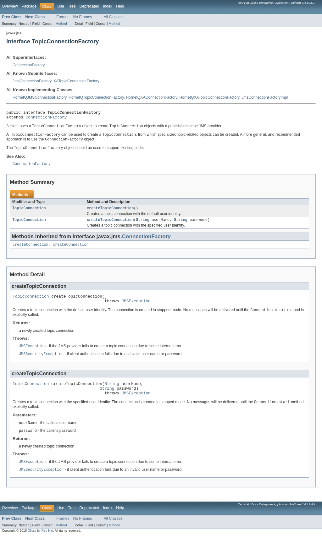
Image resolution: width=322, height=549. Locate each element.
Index (107, 6)
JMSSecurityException (41, 362)
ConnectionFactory (29, 65)
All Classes (113, 17)
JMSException (135, 308)
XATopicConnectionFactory (76, 81)
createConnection (30, 250)
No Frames (82, 17)
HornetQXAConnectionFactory (151, 97)
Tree (72, 6)
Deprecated (89, 6)
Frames (62, 17)
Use (60, 6)
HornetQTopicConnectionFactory (96, 97)
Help (120, 6)
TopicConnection (29, 212)
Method (61, 23)
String (142, 224)
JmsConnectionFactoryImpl (265, 97)
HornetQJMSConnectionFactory (39, 97)
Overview (10, 6)
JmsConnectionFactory (32, 81)
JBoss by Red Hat (40, 543)
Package (29, 6)
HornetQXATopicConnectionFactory (209, 97)
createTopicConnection (110, 212)
